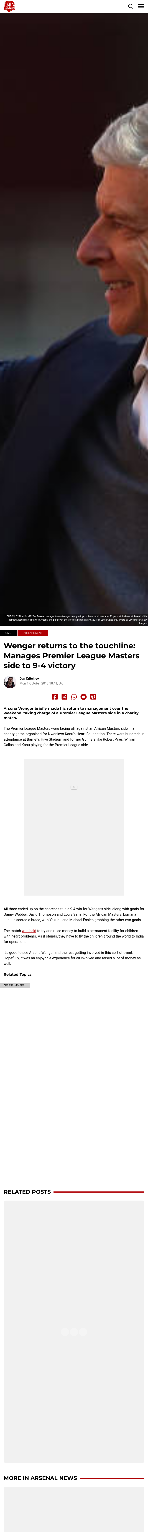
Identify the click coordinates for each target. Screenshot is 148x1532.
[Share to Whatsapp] (74, 697)
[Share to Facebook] (55, 697)
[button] (130, 6)
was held (29, 931)
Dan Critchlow (30, 678)
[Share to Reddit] (83, 697)
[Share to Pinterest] (93, 697)
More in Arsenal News (40, 1478)
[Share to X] (64, 697)
